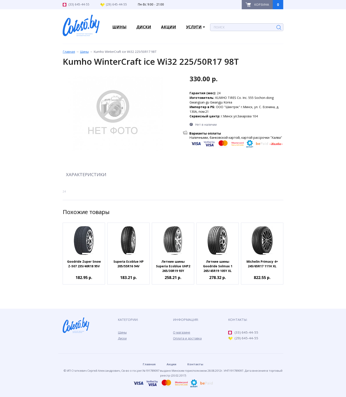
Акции (171, 364)
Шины (84, 52)
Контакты (195, 364)
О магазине (181, 332)
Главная (69, 52)
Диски (122, 338)
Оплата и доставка (187, 338)
